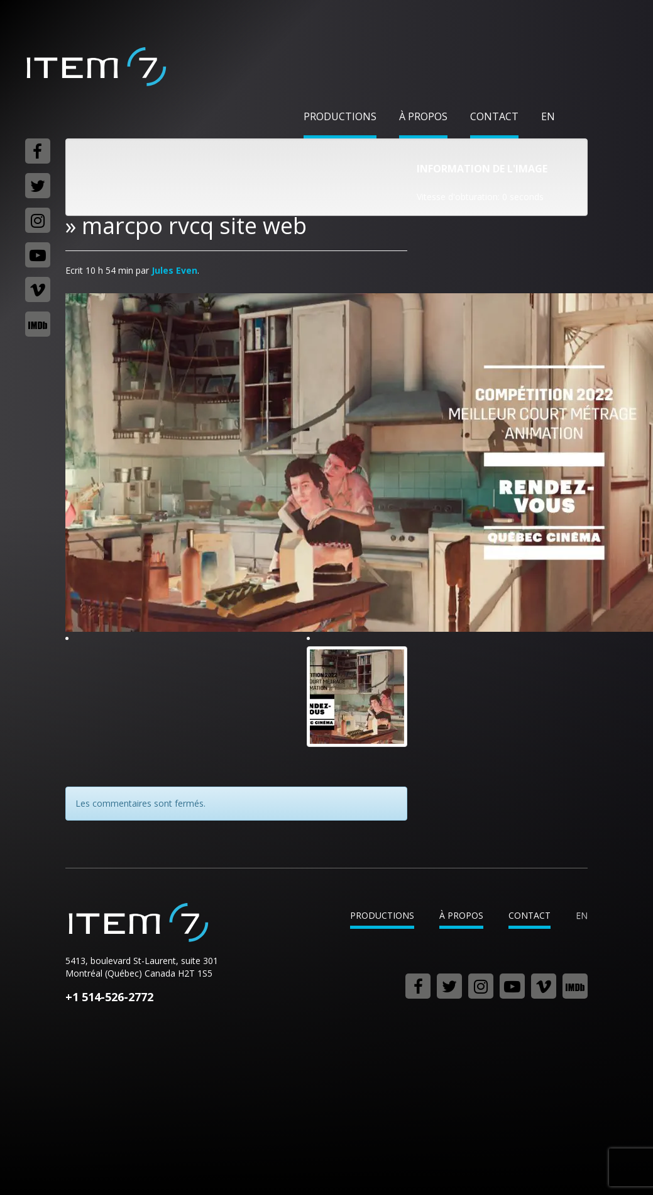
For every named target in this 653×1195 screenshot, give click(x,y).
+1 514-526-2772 (109, 996)
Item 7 (95, 66)
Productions (340, 116)
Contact (494, 116)
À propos (423, 116)
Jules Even (174, 270)
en (548, 116)
